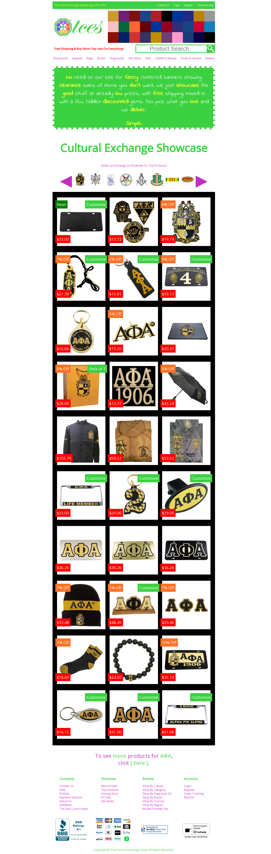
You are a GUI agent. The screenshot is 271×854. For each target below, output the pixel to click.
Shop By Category (154, 790)
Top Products (110, 790)
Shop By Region (152, 805)
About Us (65, 801)
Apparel (77, 58)
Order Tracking (194, 793)
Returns (189, 797)
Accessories (60, 58)
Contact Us (163, 5)
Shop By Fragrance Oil (156, 793)
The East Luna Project (73, 809)
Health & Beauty (165, 58)
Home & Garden (191, 58)
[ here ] (139, 762)
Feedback (65, 805)
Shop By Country (153, 801)
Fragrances (117, 58)
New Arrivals (109, 786)
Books (101, 58)
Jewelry (210, 58)
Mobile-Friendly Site (155, 809)
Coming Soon (109, 793)
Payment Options (70, 797)
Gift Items (134, 58)
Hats (148, 58)
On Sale (106, 797)
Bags (90, 58)
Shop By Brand (152, 797)
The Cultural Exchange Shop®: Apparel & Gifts (80, 5)
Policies (64, 793)
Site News (107, 801)
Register (188, 5)
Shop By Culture (152, 786)
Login (176, 5)
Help (62, 790)
